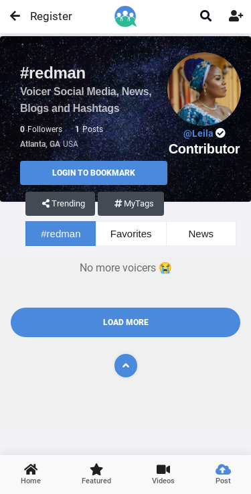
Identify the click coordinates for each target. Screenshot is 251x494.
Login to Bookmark (93, 173)
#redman (60, 233)
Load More (126, 322)
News (201, 233)
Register (45, 16)
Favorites (131, 233)
